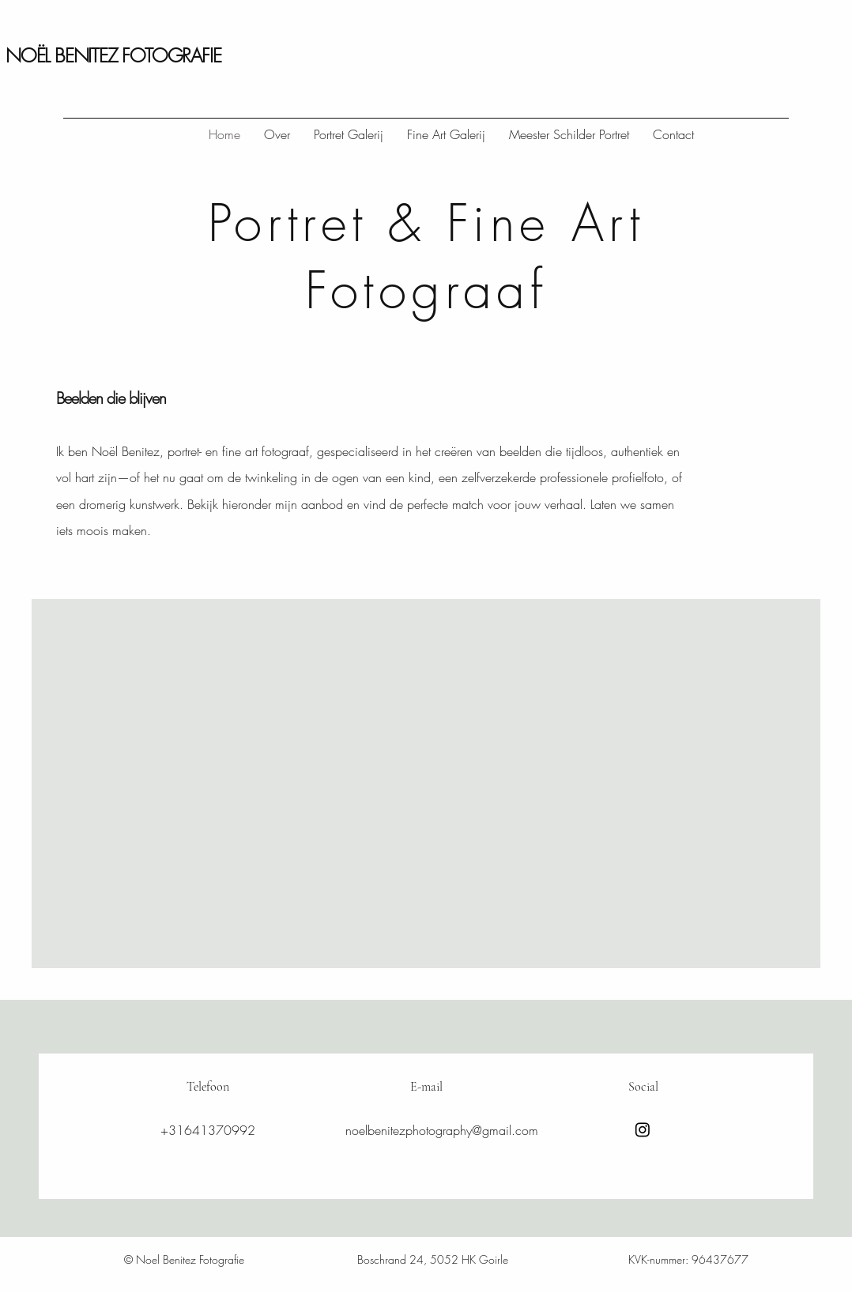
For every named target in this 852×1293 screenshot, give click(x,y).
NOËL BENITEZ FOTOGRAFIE (113, 55)
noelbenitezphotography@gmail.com (441, 1130)
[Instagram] (642, 1129)
